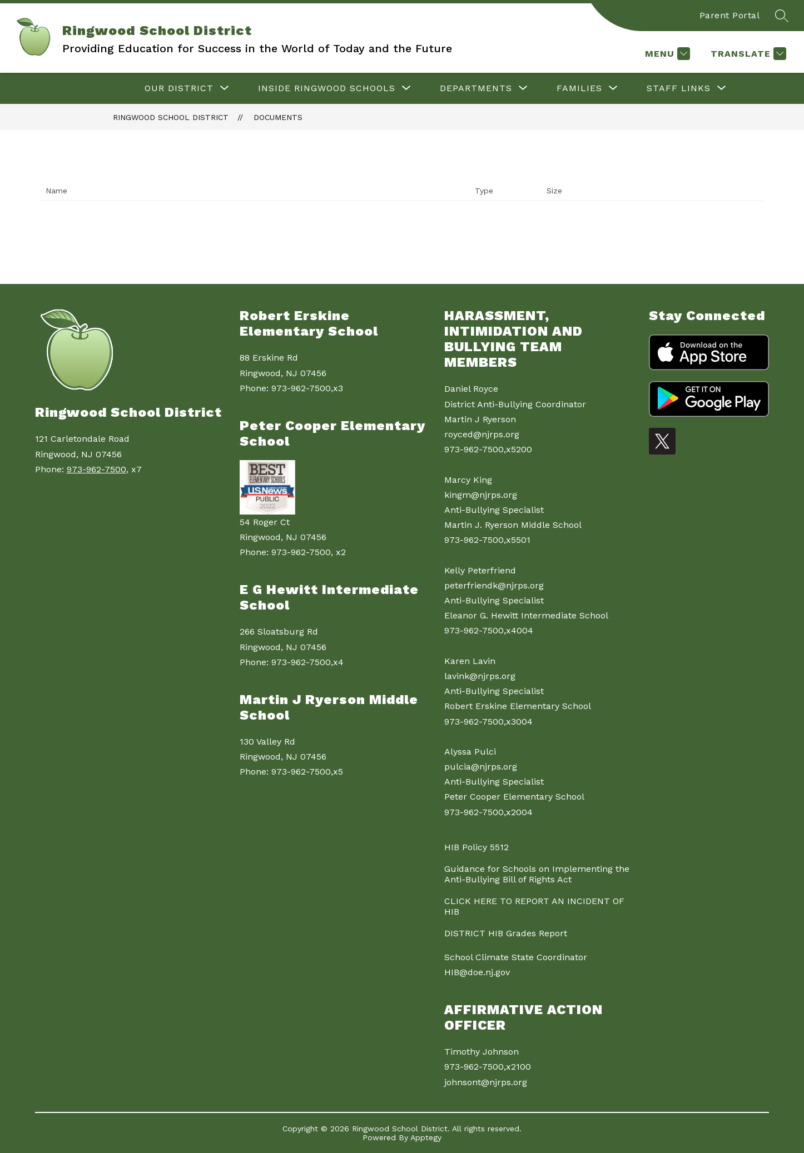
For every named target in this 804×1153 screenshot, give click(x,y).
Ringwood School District (171, 117)
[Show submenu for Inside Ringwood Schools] (326, 88)
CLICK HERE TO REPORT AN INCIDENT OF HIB (534, 906)
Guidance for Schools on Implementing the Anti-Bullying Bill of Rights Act (536, 874)
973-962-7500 (96, 469)
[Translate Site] (747, 54)
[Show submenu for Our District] (179, 88)
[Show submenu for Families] (579, 88)
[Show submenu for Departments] (476, 88)
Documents (278, 117)
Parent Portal (729, 15)
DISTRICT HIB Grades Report (505, 933)
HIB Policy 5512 (476, 847)
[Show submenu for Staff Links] (679, 88)
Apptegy (425, 1137)
